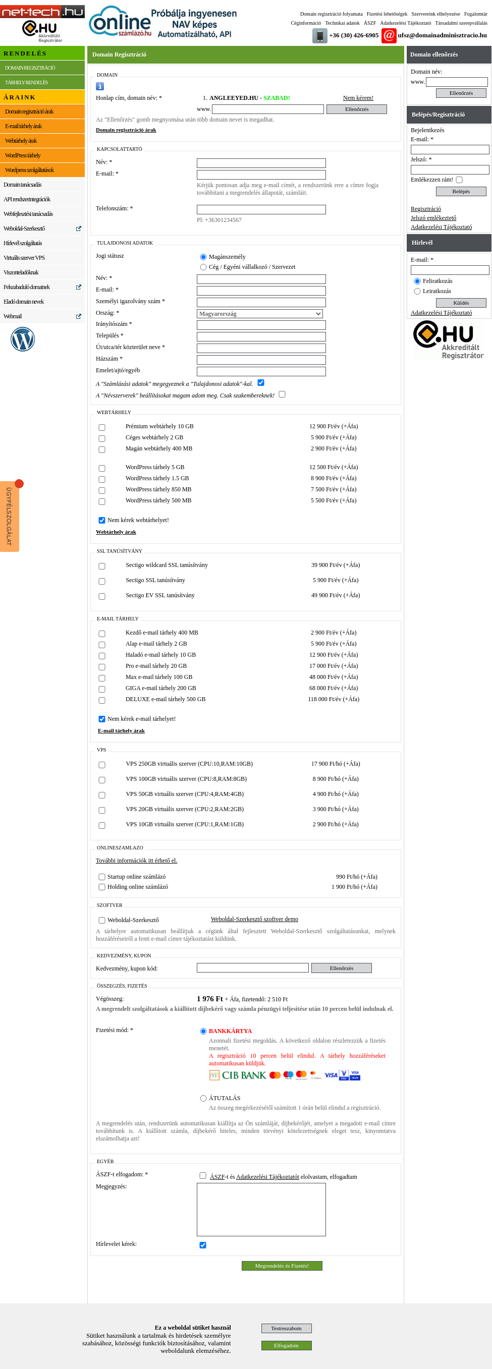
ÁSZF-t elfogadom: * (122, 1174)
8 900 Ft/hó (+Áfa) (336, 778)
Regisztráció (426, 208)
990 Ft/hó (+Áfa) (356, 876)
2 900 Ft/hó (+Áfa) (336, 824)
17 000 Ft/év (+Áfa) (333, 665)
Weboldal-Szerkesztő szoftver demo (254, 919)
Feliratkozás (438, 280)
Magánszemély (227, 256)
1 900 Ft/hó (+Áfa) (354, 886)
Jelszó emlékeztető (433, 217)
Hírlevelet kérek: (116, 1243)
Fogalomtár (475, 14)
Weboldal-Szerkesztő (133, 920)
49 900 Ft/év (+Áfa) (335, 595)
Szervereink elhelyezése (436, 14)
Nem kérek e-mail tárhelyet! (141, 718)
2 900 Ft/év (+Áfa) (333, 448)
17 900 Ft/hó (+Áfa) (335, 763)
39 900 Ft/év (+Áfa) (335, 564)
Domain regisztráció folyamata (331, 14)
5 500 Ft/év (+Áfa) (333, 500)
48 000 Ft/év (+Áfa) (333, 676)
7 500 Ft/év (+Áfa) (333, 489)
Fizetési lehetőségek (387, 14)
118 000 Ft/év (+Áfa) (333, 699)
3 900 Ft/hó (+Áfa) (336, 809)
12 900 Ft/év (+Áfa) (333, 426)
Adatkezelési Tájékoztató (405, 23)
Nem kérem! (358, 97)
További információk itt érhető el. (136, 860)
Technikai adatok (342, 23)
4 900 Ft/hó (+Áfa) (336, 793)
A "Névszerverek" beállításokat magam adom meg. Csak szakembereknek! (185, 395)
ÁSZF (370, 23)
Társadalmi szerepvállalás (461, 23)
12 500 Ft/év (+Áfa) (333, 467)
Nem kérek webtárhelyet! (138, 520)
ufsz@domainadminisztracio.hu (442, 35)
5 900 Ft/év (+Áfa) (333, 437)
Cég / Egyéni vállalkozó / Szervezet (252, 266)
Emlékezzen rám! (432, 179)
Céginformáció (306, 23)
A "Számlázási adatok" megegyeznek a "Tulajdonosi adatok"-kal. (174, 383)
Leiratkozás (437, 291)
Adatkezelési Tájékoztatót (267, 1176)
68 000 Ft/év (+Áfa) (333, 688)
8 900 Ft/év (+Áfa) (333, 478)
